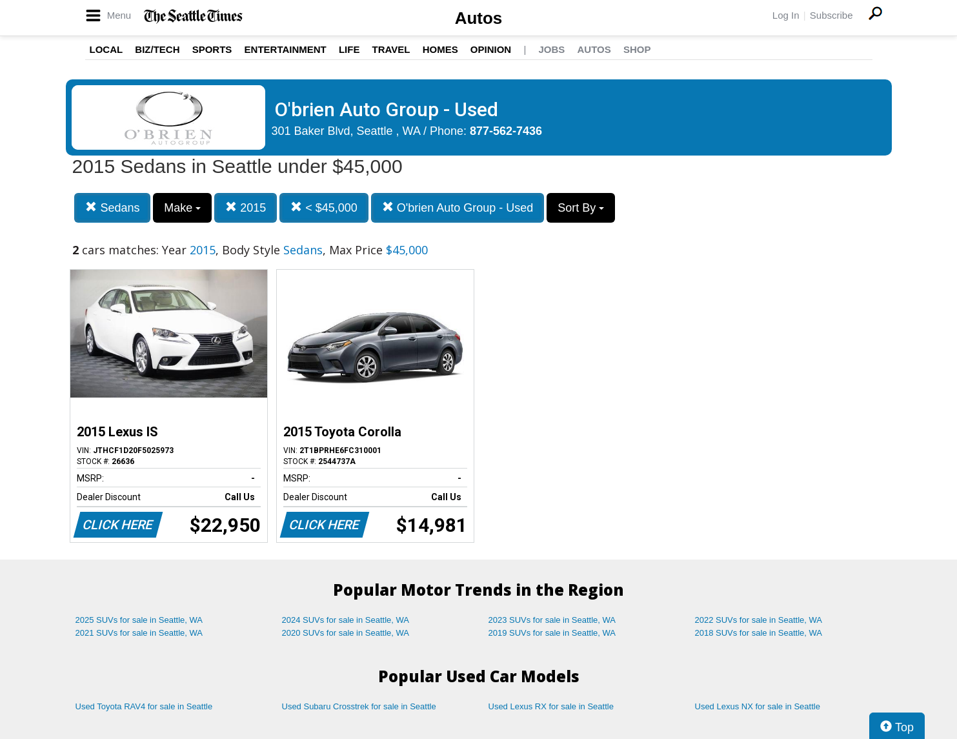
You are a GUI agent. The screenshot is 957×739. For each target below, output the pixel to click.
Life (349, 49)
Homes (440, 49)
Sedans (112, 207)
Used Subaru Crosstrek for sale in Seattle (359, 706)
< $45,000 (324, 207)
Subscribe (831, 15)
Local (106, 49)
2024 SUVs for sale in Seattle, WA (346, 620)
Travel (391, 49)
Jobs (551, 49)
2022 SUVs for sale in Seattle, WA (759, 620)
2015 (245, 207)
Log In (786, 15)
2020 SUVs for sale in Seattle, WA (346, 633)
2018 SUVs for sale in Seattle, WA (759, 633)
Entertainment (286, 49)
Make (182, 207)
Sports (212, 49)
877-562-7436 (506, 131)
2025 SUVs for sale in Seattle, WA (139, 620)
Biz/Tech (157, 49)
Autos (479, 18)
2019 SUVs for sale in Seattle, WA (552, 633)
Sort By (581, 207)
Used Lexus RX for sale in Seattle (551, 706)
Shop (637, 49)
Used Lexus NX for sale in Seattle (757, 706)
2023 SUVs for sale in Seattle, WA (552, 620)
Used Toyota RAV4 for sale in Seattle (144, 706)
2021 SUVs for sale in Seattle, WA (139, 633)
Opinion (490, 49)
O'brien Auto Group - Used (458, 207)
